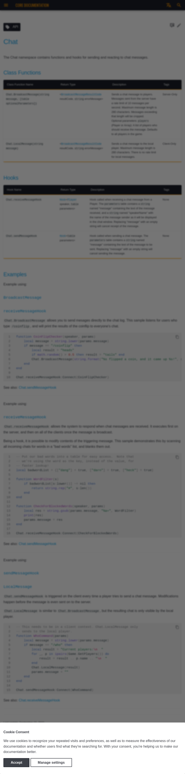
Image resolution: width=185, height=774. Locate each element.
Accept (16, 762)
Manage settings (51, 762)
